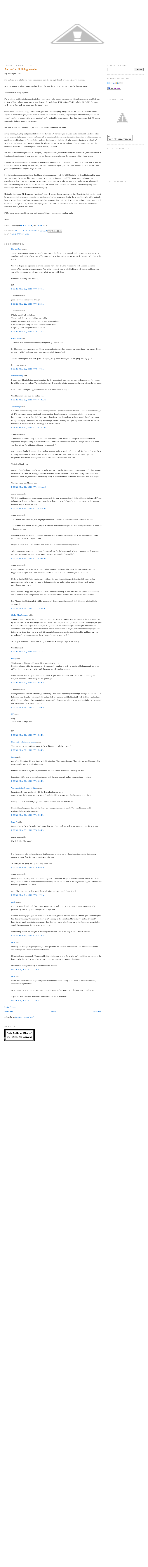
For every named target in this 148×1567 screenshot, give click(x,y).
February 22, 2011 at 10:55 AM (28, 558)
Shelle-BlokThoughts (19, 615)
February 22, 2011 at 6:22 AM (28, 304)
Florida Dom (16, 249)
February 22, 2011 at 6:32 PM (27, 815)
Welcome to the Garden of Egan (24, 788)
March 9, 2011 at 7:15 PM (25, 1000)
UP (12, 714)
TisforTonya (16, 406)
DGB (13, 942)
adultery (16, 234)
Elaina (26, 234)
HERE (23, 226)
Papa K (14, 822)
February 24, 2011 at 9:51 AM (28, 935)
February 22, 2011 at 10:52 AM (28, 508)
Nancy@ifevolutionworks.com (23, 742)
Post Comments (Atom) (24, 1017)
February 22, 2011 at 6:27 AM (28, 331)
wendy (14, 658)
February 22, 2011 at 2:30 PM (27, 707)
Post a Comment (10, 1007)
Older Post (97, 1011)
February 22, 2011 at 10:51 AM (28, 487)
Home (53, 1011)
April (13, 902)
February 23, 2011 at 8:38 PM (27, 830)
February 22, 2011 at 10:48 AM (28, 427)
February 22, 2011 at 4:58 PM (27, 750)
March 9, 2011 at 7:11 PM (25, 969)
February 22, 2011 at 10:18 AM (28, 400)
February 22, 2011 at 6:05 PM (27, 781)
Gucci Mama (16, 338)
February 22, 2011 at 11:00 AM (28, 608)
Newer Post (9, 1011)
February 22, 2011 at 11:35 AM (28, 652)
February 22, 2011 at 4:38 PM (27, 735)
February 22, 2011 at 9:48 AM (28, 369)
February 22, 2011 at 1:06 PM (27, 683)
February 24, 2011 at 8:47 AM (28, 895)
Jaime (13, 757)
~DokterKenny (17, 376)
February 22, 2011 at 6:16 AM (28, 289)
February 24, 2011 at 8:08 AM (28, 867)
